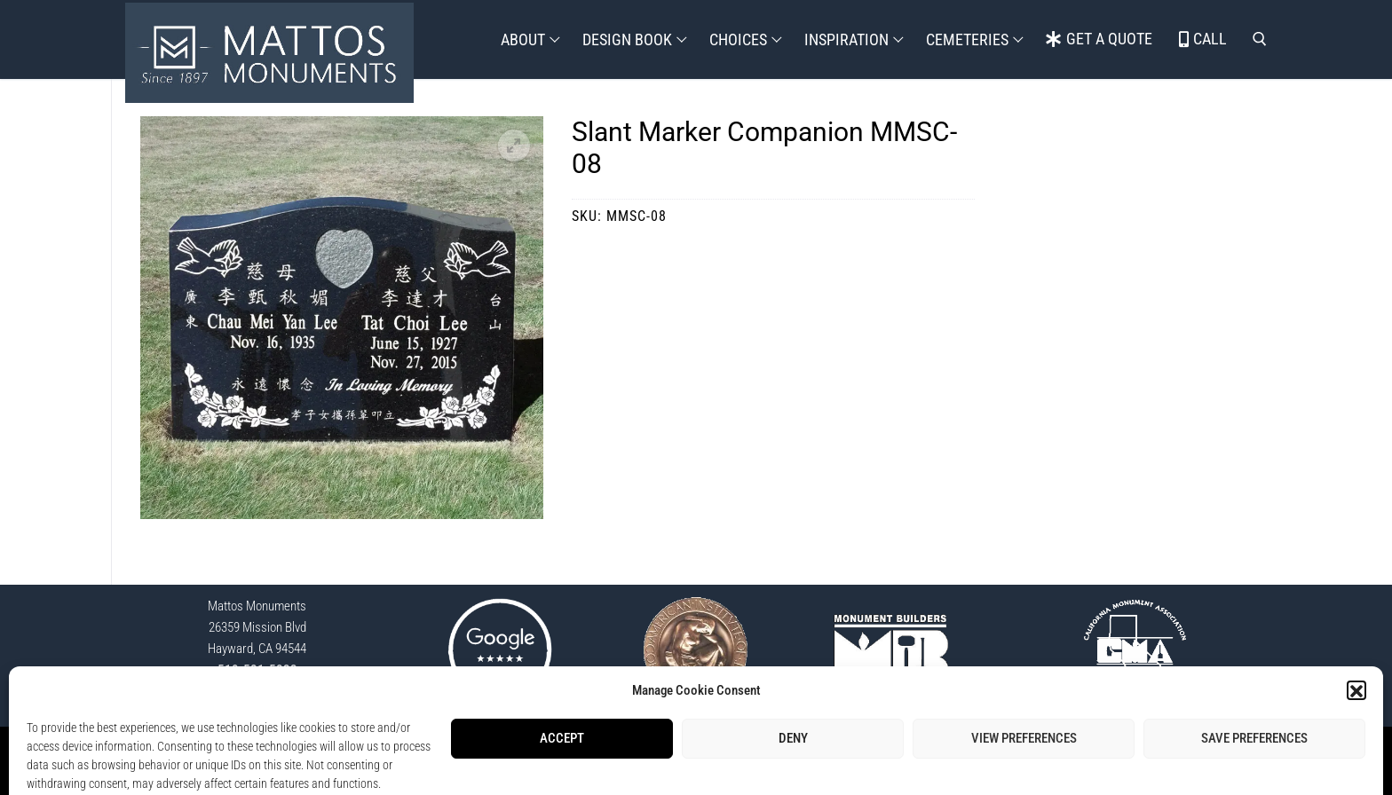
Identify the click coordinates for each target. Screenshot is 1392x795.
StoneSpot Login (604, 751)
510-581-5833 (257, 670)
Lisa (821, 770)
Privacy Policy (686, 751)
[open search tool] (1260, 39)
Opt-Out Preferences (778, 751)
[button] (514, 145)
